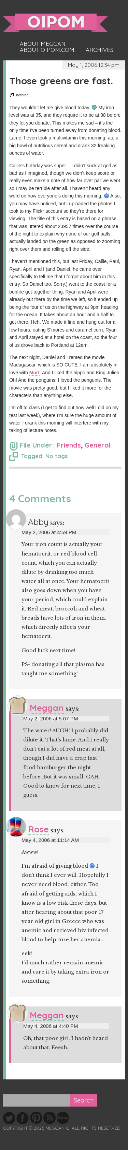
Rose (38, 829)
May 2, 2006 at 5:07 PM (50, 718)
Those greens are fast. (61, 81)
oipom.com (55, 23)
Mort (34, 372)
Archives (99, 49)
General (98, 445)
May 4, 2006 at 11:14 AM (50, 840)
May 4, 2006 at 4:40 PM (50, 1026)
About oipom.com (47, 49)
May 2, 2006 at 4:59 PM (49, 532)
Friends (69, 445)
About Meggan (43, 43)
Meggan (47, 707)
